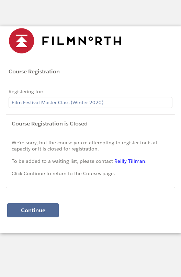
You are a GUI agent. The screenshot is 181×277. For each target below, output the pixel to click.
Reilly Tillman (129, 161)
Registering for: (26, 91)
